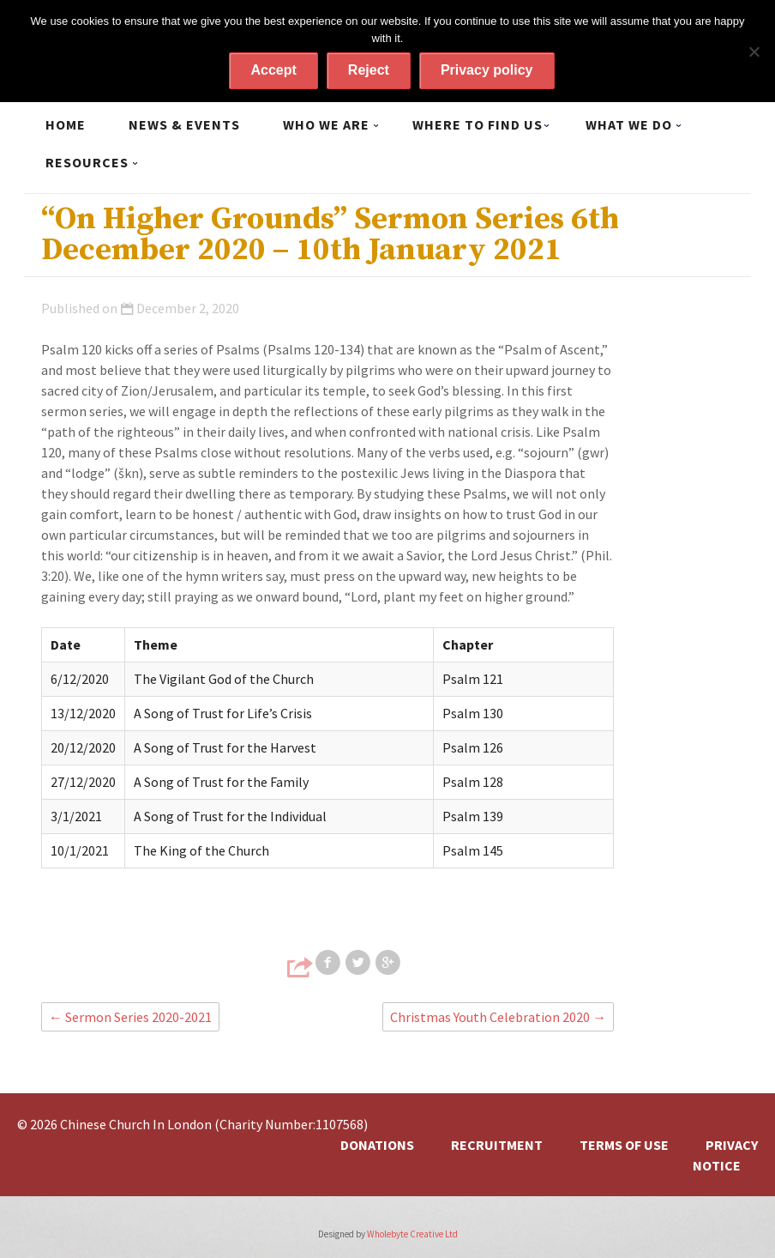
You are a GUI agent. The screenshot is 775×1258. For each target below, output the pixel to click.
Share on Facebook (329, 963)
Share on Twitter (359, 963)
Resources (87, 162)
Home (65, 124)
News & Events (184, 124)
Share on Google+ (389, 963)
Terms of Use (624, 1144)
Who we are (326, 124)
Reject (368, 70)
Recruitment (497, 1144)
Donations (377, 1144)
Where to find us (477, 124)
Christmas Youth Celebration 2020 (498, 1016)
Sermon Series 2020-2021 (130, 1016)
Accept (273, 70)
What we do (629, 124)
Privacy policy (487, 70)
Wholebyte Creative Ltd (412, 1234)
